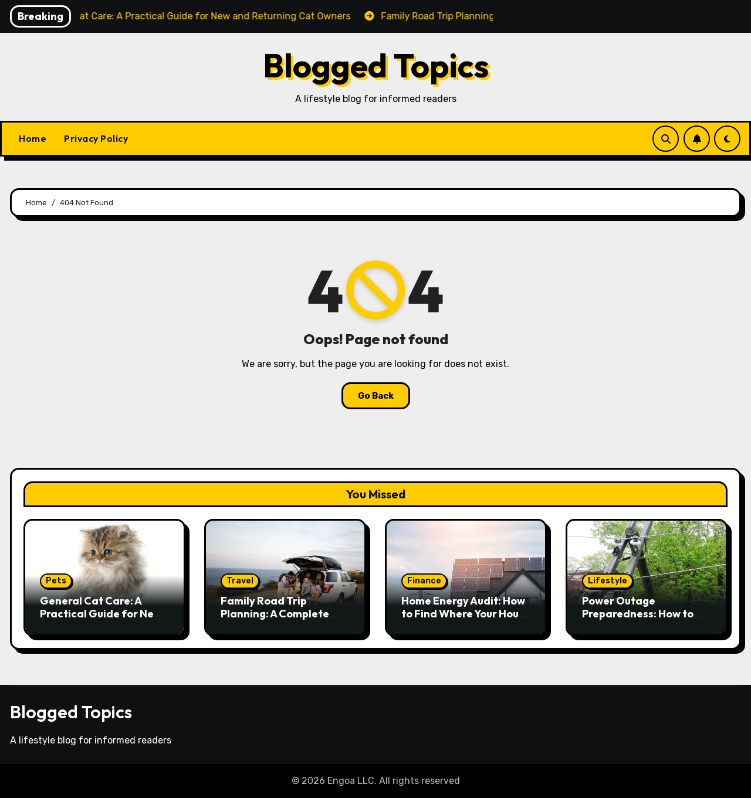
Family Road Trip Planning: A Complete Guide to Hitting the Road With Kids (275, 620)
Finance (424, 581)
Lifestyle (607, 581)
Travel (239, 581)
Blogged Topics (376, 65)
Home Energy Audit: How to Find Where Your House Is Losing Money (465, 613)
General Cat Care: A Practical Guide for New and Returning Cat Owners (101, 620)
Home (32, 138)
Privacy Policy (96, 138)
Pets (56, 581)
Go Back (376, 395)
